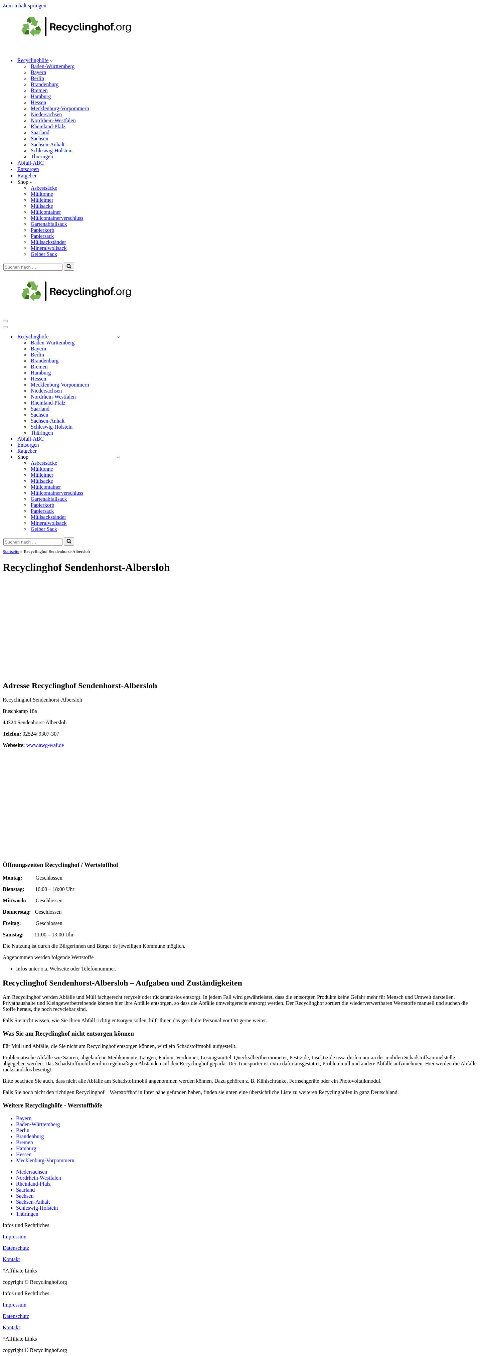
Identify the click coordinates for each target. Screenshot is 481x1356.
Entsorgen (28, 169)
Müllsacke (42, 206)
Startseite (11, 551)
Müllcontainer (46, 212)
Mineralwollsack (49, 248)
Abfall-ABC (30, 163)
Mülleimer (42, 200)
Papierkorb (42, 230)
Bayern (38, 72)
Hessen (38, 102)
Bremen (39, 90)
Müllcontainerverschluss (57, 218)
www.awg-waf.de (45, 745)
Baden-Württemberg (52, 66)
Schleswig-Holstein (51, 150)
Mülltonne (42, 194)
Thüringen (42, 156)
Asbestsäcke (44, 188)
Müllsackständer (48, 242)
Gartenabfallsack (49, 224)
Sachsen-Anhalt (47, 144)
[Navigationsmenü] (5, 321)
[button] (51, 60)
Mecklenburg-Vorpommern (60, 108)
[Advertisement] (240, 627)
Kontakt (11, 1259)
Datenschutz (16, 1248)
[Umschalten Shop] (118, 457)
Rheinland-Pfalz (48, 126)
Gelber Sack (44, 254)
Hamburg (41, 96)
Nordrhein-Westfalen (53, 120)
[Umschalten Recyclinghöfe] (118, 337)
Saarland (40, 132)
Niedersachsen (46, 114)
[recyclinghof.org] (86, 48)
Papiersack (42, 236)
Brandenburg (44, 84)
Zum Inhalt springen (24, 5)
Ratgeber (27, 175)
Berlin (37, 78)
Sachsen (39, 138)
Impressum (14, 1236)
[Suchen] (32, 267)
